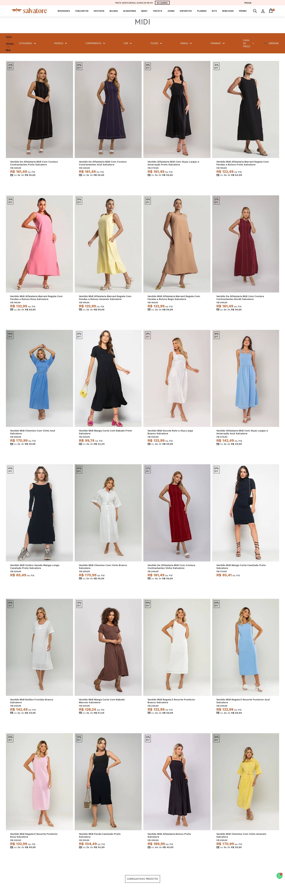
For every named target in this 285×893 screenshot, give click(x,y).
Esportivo (186, 11)
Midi (8, 50)
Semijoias (228, 11)
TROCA (247, 3)
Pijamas (201, 11)
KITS (214, 11)
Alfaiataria (129, 11)
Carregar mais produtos (142, 879)
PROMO (243, 11)
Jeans (170, 11)
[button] (279, 876)
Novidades (64, 11)
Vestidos (99, 11)
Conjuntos (81, 11)
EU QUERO (162, 3)
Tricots (157, 11)
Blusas (114, 11)
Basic (144, 11)
